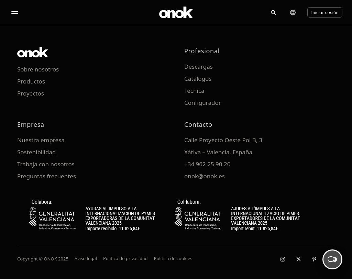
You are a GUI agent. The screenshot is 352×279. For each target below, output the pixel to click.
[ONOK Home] (176, 12)
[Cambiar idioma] (292, 12)
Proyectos (30, 93)
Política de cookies (173, 258)
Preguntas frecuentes (46, 176)
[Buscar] (273, 12)
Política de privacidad (125, 258)
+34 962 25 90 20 (207, 164)
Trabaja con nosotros (46, 164)
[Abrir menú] (15, 12)
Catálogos (198, 78)
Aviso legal (86, 258)
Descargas (198, 66)
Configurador (202, 103)
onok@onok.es (204, 176)
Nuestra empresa (41, 140)
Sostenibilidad (36, 152)
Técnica (194, 90)
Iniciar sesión (325, 12)
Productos (31, 81)
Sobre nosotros (38, 69)
